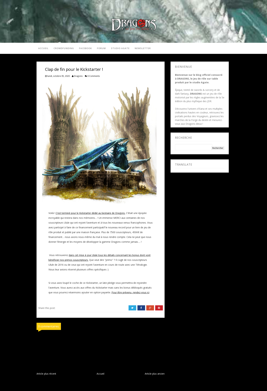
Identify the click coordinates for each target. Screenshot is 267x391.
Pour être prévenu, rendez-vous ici (130, 292)
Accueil (43, 48)
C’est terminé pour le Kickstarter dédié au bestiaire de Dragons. (90, 213)
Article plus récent (46, 373)
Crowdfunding (64, 48)
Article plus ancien (155, 373)
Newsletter (143, 48)
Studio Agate (120, 48)
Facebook (85, 48)
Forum (101, 48)
